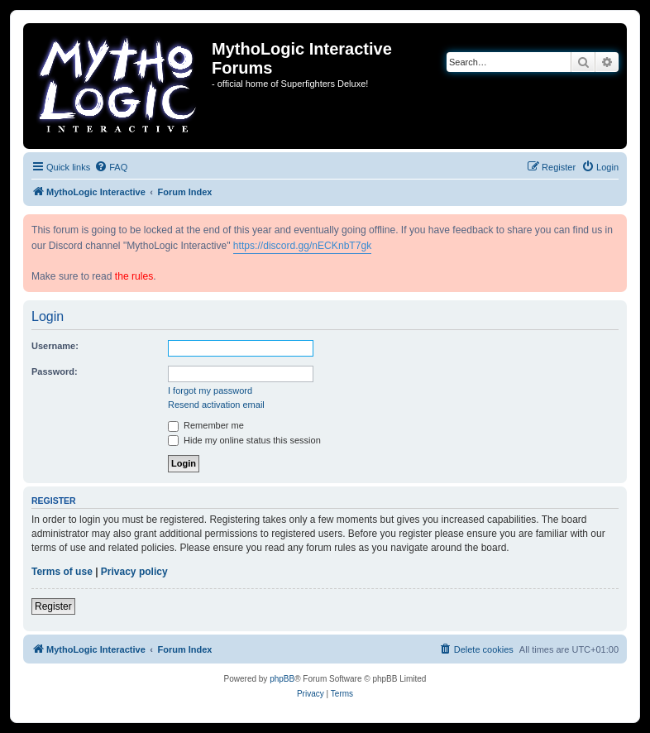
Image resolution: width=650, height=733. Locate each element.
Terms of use (62, 571)
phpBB (282, 678)
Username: (55, 346)
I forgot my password (210, 390)
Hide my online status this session (244, 440)
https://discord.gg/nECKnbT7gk (302, 246)
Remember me (206, 425)
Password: (54, 371)
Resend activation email (216, 405)
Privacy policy (134, 571)
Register (53, 606)
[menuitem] (110, 167)
